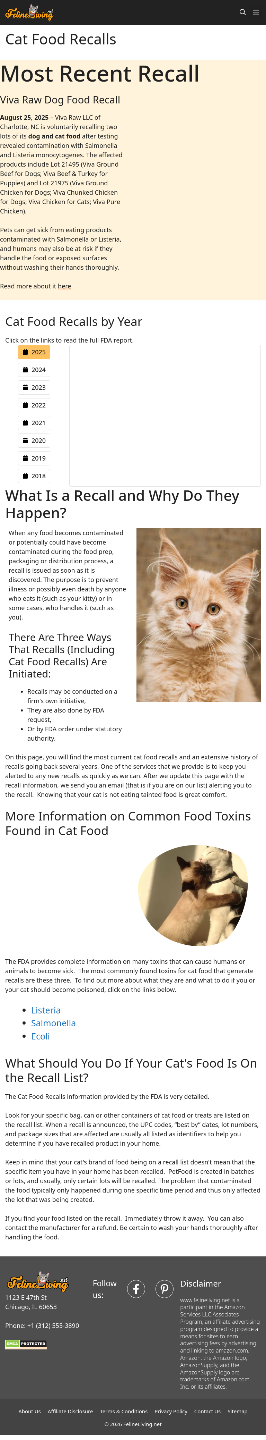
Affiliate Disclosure (70, 1411)
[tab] (34, 352)
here (64, 286)
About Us (29, 1411)
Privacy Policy (170, 1411)
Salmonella (53, 1023)
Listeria (46, 1010)
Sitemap (238, 1411)
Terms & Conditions (124, 1411)
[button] (242, 12)
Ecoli (40, 1036)
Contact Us (207, 1411)
